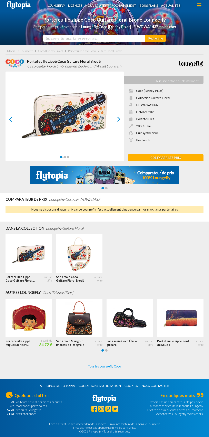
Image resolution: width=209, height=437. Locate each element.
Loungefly (56, 5)
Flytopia (19, 5)
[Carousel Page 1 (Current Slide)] (61, 157)
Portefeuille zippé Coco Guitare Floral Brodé (95, 51)
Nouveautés (96, 5)
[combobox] (94, 38)
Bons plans (148, 5)
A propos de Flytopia (57, 385)
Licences (75, 5)
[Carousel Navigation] (65, 119)
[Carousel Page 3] (68, 157)
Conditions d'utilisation (100, 385)
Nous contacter (155, 385)
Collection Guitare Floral (153, 98)
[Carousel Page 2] (64, 157)
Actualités (170, 5)
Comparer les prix (165, 157)
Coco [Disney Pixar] (50, 51)
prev (15, 120)
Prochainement (123, 5)
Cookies (131, 385)
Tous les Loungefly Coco (104, 366)
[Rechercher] (155, 38)
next (114, 120)
